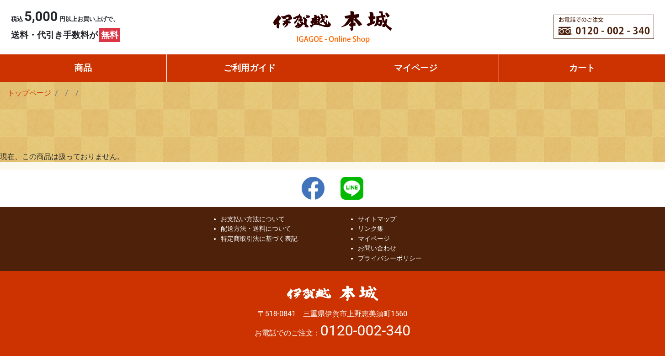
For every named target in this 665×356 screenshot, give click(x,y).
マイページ (415, 68)
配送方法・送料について (256, 229)
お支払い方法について (253, 219)
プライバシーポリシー (390, 258)
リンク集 (370, 229)
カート (582, 68)
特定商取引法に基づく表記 (259, 239)
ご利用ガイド (249, 68)
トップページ (29, 93)
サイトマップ (377, 219)
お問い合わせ (377, 248)
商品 (83, 68)
